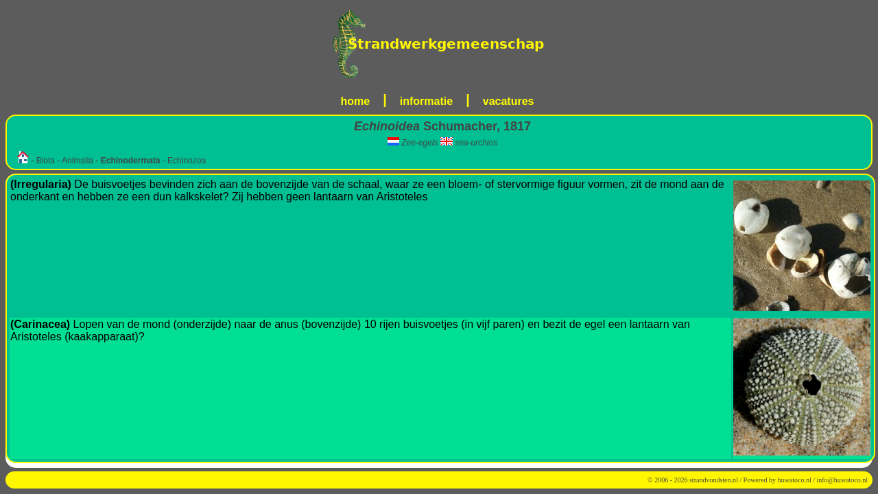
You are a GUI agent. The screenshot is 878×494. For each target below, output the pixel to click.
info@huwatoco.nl (842, 480)
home (355, 101)
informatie (426, 101)
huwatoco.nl (794, 480)
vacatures (508, 101)
